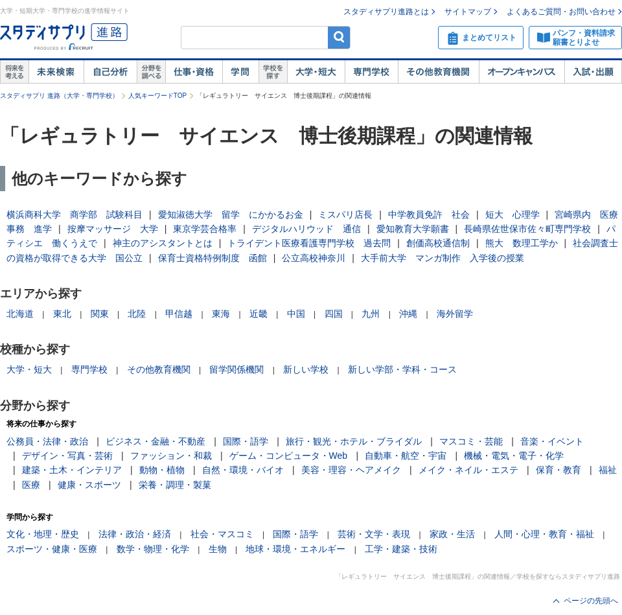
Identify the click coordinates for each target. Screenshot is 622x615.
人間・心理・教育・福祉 (544, 534)
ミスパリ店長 (345, 214)
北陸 (137, 313)
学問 (240, 72)
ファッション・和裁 (171, 455)
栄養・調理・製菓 (175, 485)
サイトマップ (467, 11)
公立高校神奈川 (313, 258)
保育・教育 (558, 470)
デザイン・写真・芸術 (67, 455)
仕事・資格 (193, 72)
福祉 (608, 470)
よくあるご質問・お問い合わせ (561, 11)
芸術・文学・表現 (374, 534)
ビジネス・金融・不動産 (155, 441)
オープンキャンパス (521, 72)
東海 (221, 313)
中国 (296, 313)
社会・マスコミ (222, 534)
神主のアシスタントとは (163, 243)
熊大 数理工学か (521, 243)
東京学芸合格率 (204, 229)
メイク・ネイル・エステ (468, 470)
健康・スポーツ (89, 485)
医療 (31, 485)
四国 (334, 313)
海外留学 (455, 313)
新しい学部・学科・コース (402, 369)
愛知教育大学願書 (412, 229)
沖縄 (408, 313)
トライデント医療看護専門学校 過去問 (309, 243)
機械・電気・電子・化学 (514, 455)
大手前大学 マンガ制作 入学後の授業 (442, 258)
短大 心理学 (512, 214)
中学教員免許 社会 (429, 214)
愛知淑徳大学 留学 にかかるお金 (230, 214)
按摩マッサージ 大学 (112, 229)
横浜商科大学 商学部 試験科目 (74, 214)
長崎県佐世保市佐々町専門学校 (527, 229)
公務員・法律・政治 (47, 441)
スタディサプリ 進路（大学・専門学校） (59, 95)
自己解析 (110, 72)
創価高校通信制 (438, 243)
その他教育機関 (438, 72)
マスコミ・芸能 (471, 441)
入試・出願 (593, 72)
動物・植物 (162, 470)
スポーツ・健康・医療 (51, 549)
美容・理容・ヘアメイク (351, 470)
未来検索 (56, 72)
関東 (100, 313)
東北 (62, 313)
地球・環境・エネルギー (295, 549)
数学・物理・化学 (153, 549)
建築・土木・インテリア (72, 470)
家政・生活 (452, 534)
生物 (218, 549)
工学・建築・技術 (401, 549)
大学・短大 (316, 72)
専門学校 (371, 72)
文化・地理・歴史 (42, 534)
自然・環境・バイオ (243, 470)
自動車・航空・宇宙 (405, 455)
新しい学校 (305, 369)
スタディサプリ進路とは (386, 11)
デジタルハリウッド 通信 (306, 229)
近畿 (258, 313)
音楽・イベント (552, 441)
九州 (371, 313)
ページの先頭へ (591, 600)
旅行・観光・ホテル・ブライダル (354, 441)
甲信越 (178, 313)
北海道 (20, 313)
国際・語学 (245, 441)
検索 (339, 37)
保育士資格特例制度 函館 (212, 258)
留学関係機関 (236, 369)
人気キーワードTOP (157, 95)
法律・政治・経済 (134, 534)
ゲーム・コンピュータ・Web (288, 455)
